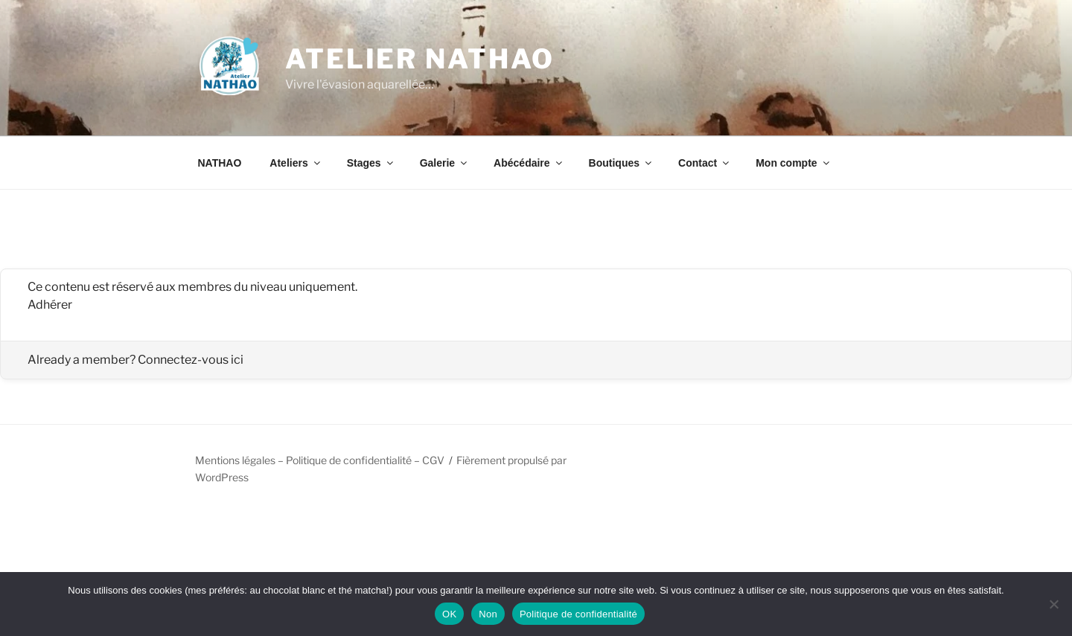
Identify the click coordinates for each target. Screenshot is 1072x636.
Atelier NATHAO (420, 58)
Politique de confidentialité (578, 614)
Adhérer (50, 305)
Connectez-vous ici (190, 360)
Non (488, 614)
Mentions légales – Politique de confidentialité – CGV (319, 460)
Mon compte (793, 163)
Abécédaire (529, 163)
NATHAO (220, 163)
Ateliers (295, 163)
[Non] (1053, 604)
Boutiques (621, 163)
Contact (704, 163)
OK (449, 614)
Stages (371, 163)
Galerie (444, 163)
